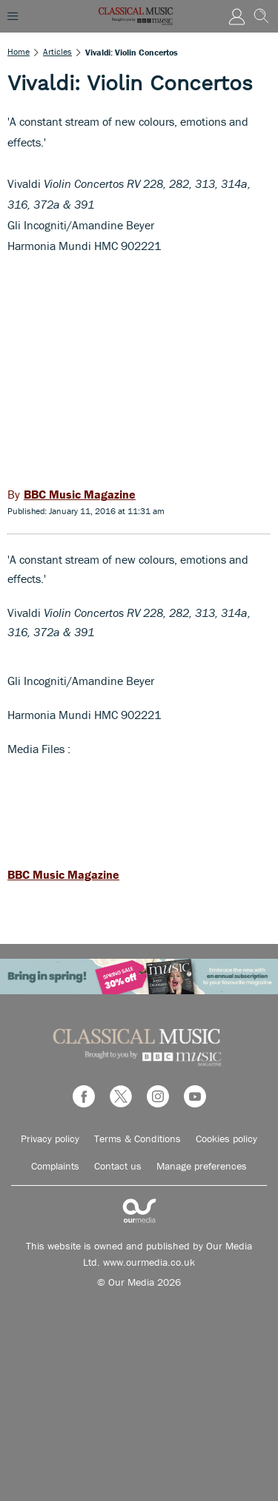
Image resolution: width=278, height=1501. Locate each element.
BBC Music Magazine (63, 874)
